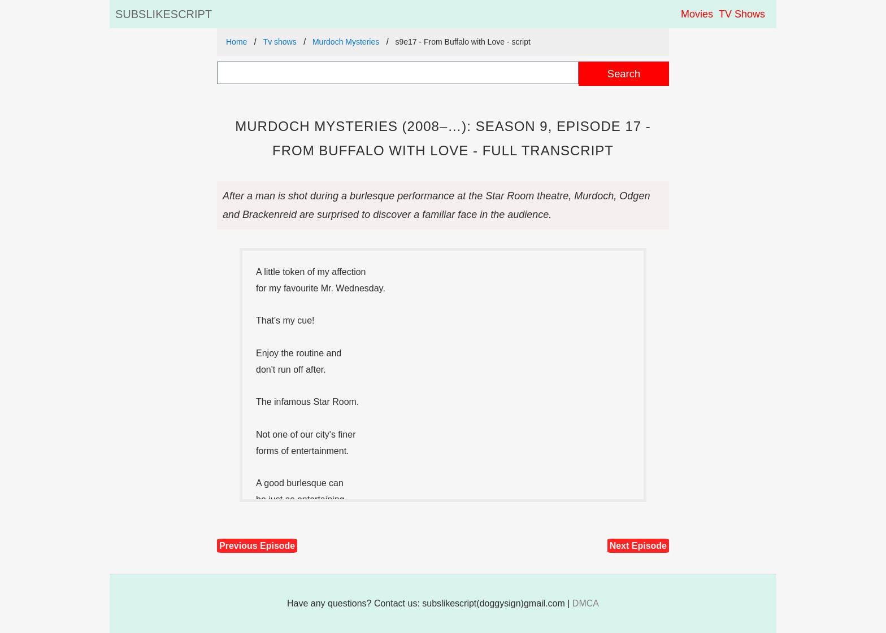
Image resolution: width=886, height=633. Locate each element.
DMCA (585, 603)
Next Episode (638, 546)
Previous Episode (257, 546)
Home (236, 41)
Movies (697, 14)
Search (623, 74)
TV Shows (742, 14)
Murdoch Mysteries (345, 41)
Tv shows (280, 41)
